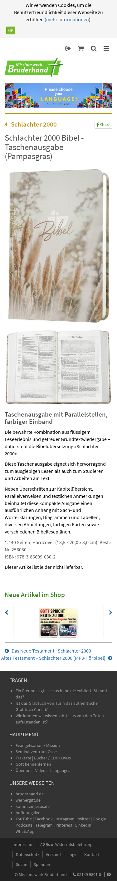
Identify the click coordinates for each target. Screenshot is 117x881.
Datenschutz (27, 854)
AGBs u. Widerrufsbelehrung (66, 844)
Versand (53, 854)
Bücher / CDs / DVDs (52, 758)
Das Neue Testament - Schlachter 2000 (48, 651)
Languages (60, 770)
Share (103, 125)
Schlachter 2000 (31, 124)
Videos (41, 770)
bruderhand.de (30, 794)
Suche (21, 864)
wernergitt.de (28, 800)
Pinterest (64, 825)
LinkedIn (83, 825)
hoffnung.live (28, 812)
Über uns (24, 770)
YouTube (24, 819)
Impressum (23, 844)
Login (72, 854)
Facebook (44, 819)
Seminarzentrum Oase (36, 751)
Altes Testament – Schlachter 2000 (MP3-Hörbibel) (56, 658)
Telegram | (45, 825)
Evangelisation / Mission (38, 745)
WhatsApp (25, 831)
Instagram (65, 819)
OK (10, 30)
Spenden (42, 864)
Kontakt (91, 854)
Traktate (24, 758)
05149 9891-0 (89, 874)
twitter (83, 819)
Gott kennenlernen (33, 764)
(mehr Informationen (66, 19)
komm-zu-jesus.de (33, 806)
